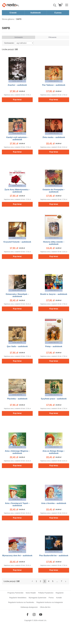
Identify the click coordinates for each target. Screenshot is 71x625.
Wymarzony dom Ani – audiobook (17, 556)
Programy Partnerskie (15, 593)
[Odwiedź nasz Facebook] (27, 614)
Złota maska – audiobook (53, 137)
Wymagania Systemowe (37, 598)
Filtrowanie (52, 37)
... (57, 581)
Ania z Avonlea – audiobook (53, 503)
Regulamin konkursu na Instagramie (49, 602)
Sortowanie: (9, 43)
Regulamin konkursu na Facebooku (21, 602)
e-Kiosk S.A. (42, 620)
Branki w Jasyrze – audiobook (53, 294)
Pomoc (51, 598)
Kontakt (59, 598)
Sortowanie (18, 37)
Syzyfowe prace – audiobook (54, 399)
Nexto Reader (31, 593)
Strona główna (8, 19)
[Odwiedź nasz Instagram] (34, 614)
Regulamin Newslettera (17, 598)
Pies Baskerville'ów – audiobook (53, 556)
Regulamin (60, 593)
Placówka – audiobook (17, 399)
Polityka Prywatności (45, 593)
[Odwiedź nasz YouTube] (41, 614)
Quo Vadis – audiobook (17, 346)
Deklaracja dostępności (29, 607)
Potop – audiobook (53, 346)
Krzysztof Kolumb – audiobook (17, 242)
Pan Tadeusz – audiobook (53, 85)
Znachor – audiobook (17, 85)
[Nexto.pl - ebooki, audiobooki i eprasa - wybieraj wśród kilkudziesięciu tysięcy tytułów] (11, 5)
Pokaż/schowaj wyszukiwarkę (55, 5)
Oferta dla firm (45, 607)
